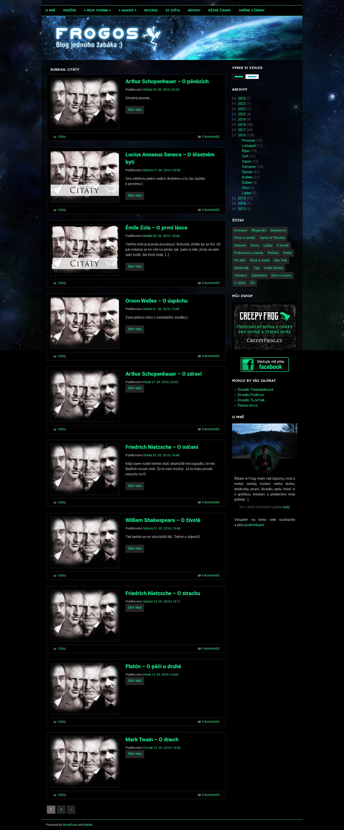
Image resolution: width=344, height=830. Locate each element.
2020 (242, 114)
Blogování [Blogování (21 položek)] (259, 230)
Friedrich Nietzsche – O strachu (162, 593)
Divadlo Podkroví (251, 395)
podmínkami (254, 525)
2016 (242, 135)
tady (286, 507)
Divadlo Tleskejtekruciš (255, 390)
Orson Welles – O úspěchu (156, 301)
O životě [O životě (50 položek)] (283, 245)
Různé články (219, 10)
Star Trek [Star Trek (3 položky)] (280, 260)
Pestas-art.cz (248, 405)
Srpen (246, 161)
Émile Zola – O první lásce (156, 228)
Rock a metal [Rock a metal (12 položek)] (259, 260)
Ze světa (173, 10)
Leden (246, 193)
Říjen (246, 151)
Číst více (135, 110)
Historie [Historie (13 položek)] (240, 245)
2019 (242, 119)
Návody (194, 10)
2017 (242, 130)
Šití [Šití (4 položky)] (252, 283)
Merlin (88, 824)
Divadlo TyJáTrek (251, 400)
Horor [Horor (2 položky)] (255, 245)
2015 (242, 198)
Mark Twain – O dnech (151, 740)
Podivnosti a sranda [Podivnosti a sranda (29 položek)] (248, 253)
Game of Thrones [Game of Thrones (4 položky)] (272, 238)
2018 (242, 125)
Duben (247, 182)
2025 (242, 98)
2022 (242, 109)
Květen (247, 177)
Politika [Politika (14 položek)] (273, 253)
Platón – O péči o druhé (153, 666)
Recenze (151, 10)
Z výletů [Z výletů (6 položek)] (239, 283)
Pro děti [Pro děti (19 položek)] (239, 260)
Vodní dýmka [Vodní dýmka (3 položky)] (273, 268)
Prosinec (248, 140)
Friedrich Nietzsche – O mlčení (161, 447)
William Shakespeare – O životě (162, 520)
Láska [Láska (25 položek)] (267, 245)
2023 (242, 104)
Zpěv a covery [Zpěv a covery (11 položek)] (281, 275)
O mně (50, 10)
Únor (245, 188)
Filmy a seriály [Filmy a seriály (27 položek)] (244, 238)
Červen (247, 172)
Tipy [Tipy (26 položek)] (256, 268)
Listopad (249, 146)
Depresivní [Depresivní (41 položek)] (278, 230)
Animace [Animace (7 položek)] (240, 230)
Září (245, 156)
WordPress (70, 824)
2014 (242, 203)
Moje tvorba (97, 10)
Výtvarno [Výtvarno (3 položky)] (240, 275)
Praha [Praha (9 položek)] (287, 253)
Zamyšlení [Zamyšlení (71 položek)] (259, 275)
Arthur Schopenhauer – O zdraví (163, 374)
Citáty (62, 136)
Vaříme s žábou (251, 10)
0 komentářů (211, 136)
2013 (242, 209)
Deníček (69, 10)
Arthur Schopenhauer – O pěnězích (167, 81)
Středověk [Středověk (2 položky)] (241, 268)
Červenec (249, 167)
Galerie (128, 10)
